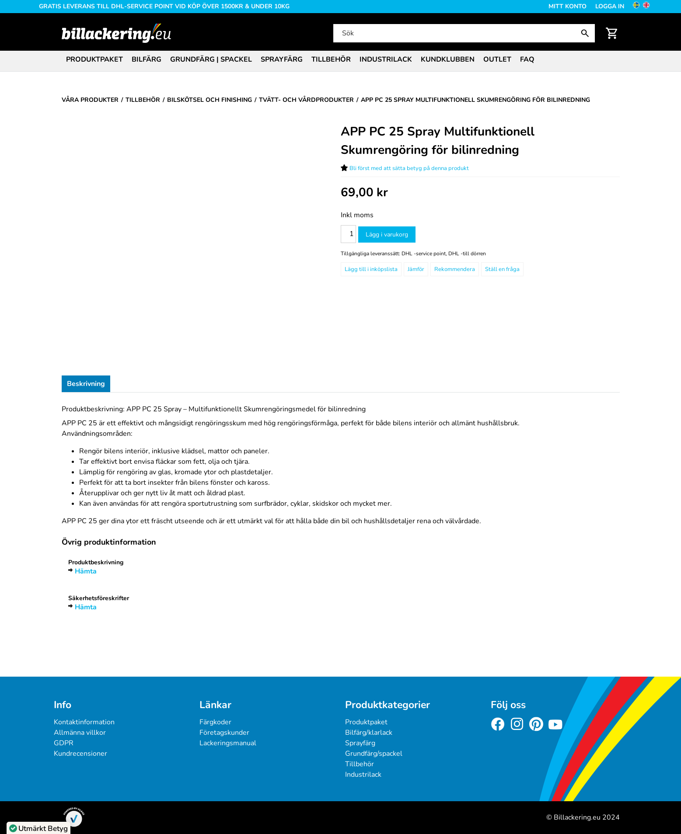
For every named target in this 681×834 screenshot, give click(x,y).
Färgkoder (215, 722)
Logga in (609, 6)
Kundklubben (448, 59)
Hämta (86, 571)
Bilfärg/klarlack (368, 732)
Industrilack (386, 59)
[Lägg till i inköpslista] (371, 269)
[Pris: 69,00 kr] (364, 193)
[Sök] (463, 33)
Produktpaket (94, 59)
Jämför (416, 269)
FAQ (527, 59)
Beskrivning (86, 384)
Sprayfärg (282, 59)
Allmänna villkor (80, 732)
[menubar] (341, 60)
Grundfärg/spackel (373, 753)
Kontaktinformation (84, 722)
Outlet (497, 59)
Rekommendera (454, 269)
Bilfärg (146, 59)
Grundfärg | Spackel (211, 59)
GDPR (63, 743)
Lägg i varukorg (387, 234)
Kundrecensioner (80, 753)
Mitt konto (567, 6)
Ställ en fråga (502, 269)
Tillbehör (331, 59)
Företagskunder (224, 732)
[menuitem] (94, 58)
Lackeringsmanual (227, 743)
